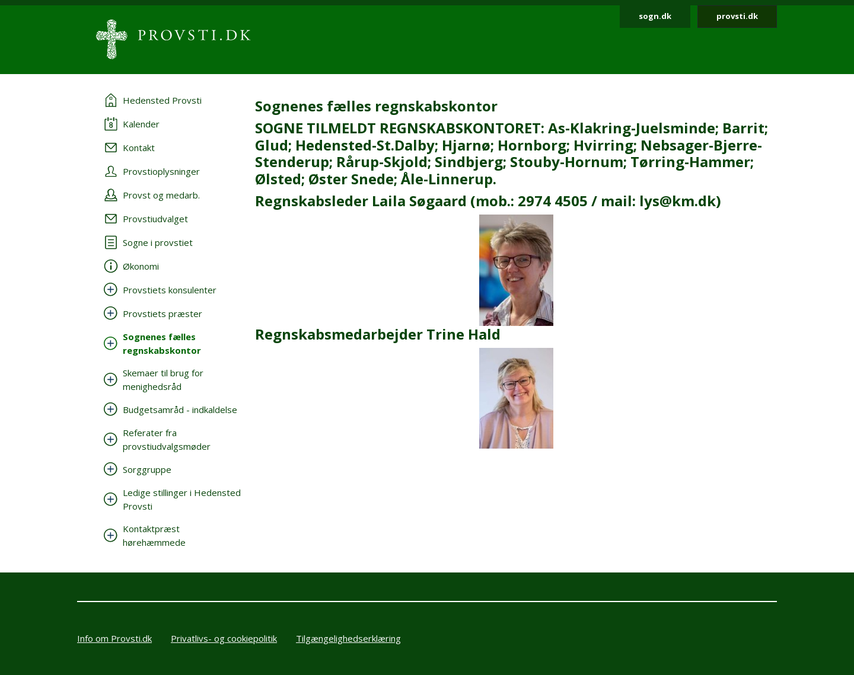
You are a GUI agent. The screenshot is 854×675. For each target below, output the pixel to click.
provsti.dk (737, 16)
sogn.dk (655, 16)
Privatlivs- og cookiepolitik (224, 638)
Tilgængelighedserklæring (348, 638)
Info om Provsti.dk (114, 638)
